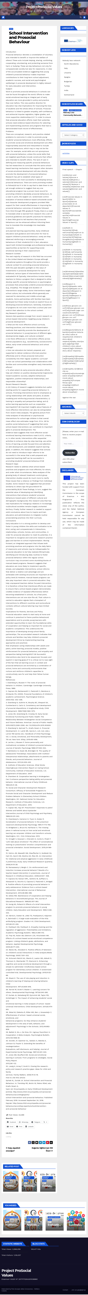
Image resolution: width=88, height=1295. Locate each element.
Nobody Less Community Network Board (72, 115)
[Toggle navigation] (42, 17)
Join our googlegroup (79, 1290)
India (66, 91)
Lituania (67, 73)
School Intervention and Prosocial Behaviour (28, 38)
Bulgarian (68, 82)
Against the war (69, 398)
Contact (65, 1290)
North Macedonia (71, 64)
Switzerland (69, 95)
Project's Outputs (9, 1178)
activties (66, 154)
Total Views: (7, 1250)
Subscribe (70, 453)
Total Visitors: (8, 1256)
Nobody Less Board (75, 110)
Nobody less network (71, 61)
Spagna (67, 78)
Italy (66, 69)
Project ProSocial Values (44, 7)
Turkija (67, 86)
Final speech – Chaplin (72, 170)
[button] (81, 18)
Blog (11, 29)
